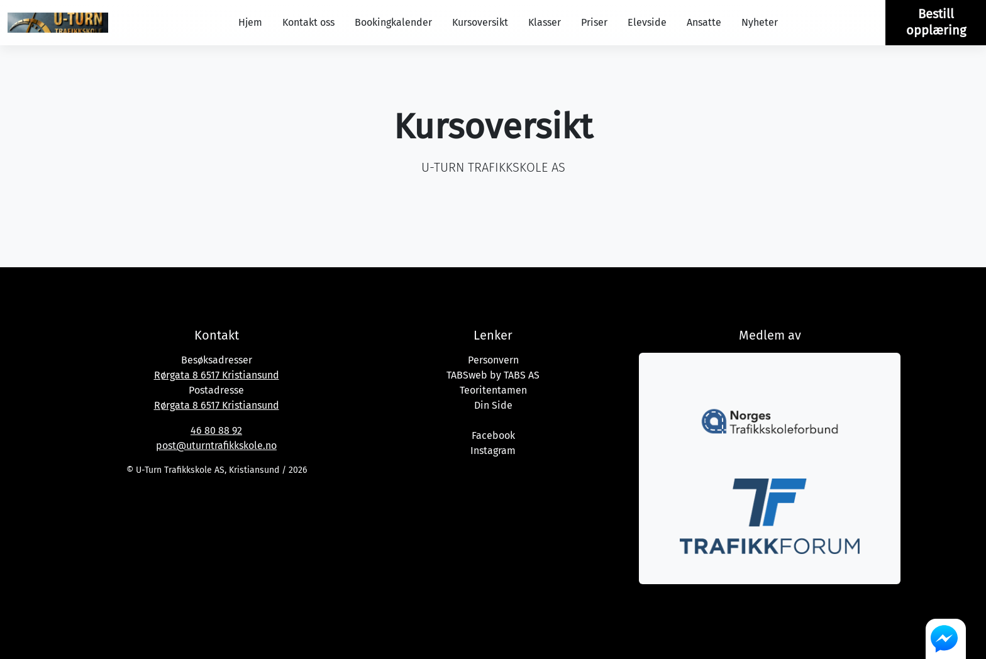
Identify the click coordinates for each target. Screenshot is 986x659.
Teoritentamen (493, 390)
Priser (594, 22)
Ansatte (704, 22)
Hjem (250, 22)
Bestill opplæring (936, 22)
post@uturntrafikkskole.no (216, 445)
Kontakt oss (308, 22)
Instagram (493, 451)
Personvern (493, 360)
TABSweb (466, 375)
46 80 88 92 (216, 430)
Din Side (493, 405)
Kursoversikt (480, 22)
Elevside (647, 22)
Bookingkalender (393, 22)
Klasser (544, 22)
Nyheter (759, 22)
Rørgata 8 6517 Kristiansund (216, 375)
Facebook (493, 435)
